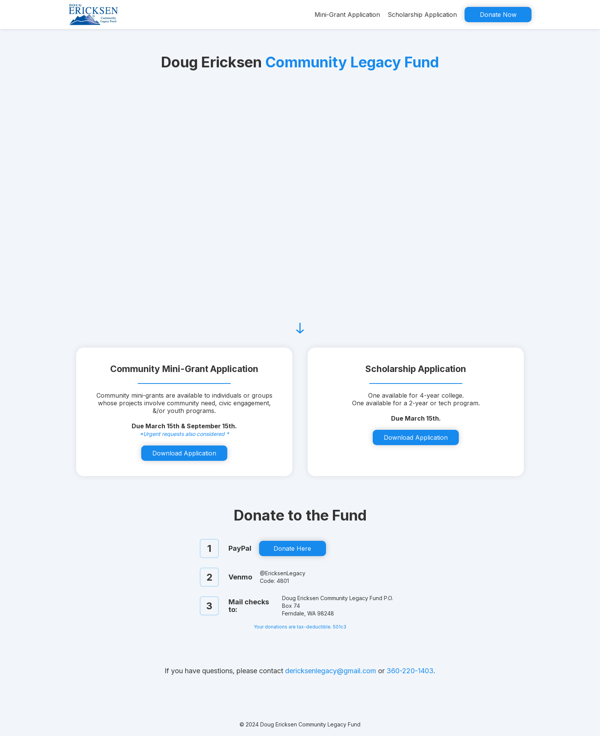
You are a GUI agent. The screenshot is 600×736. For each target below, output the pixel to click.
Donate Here (292, 548)
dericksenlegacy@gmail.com (330, 671)
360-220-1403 (410, 671)
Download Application (184, 453)
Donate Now (498, 14)
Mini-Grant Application (347, 14)
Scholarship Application (422, 14)
